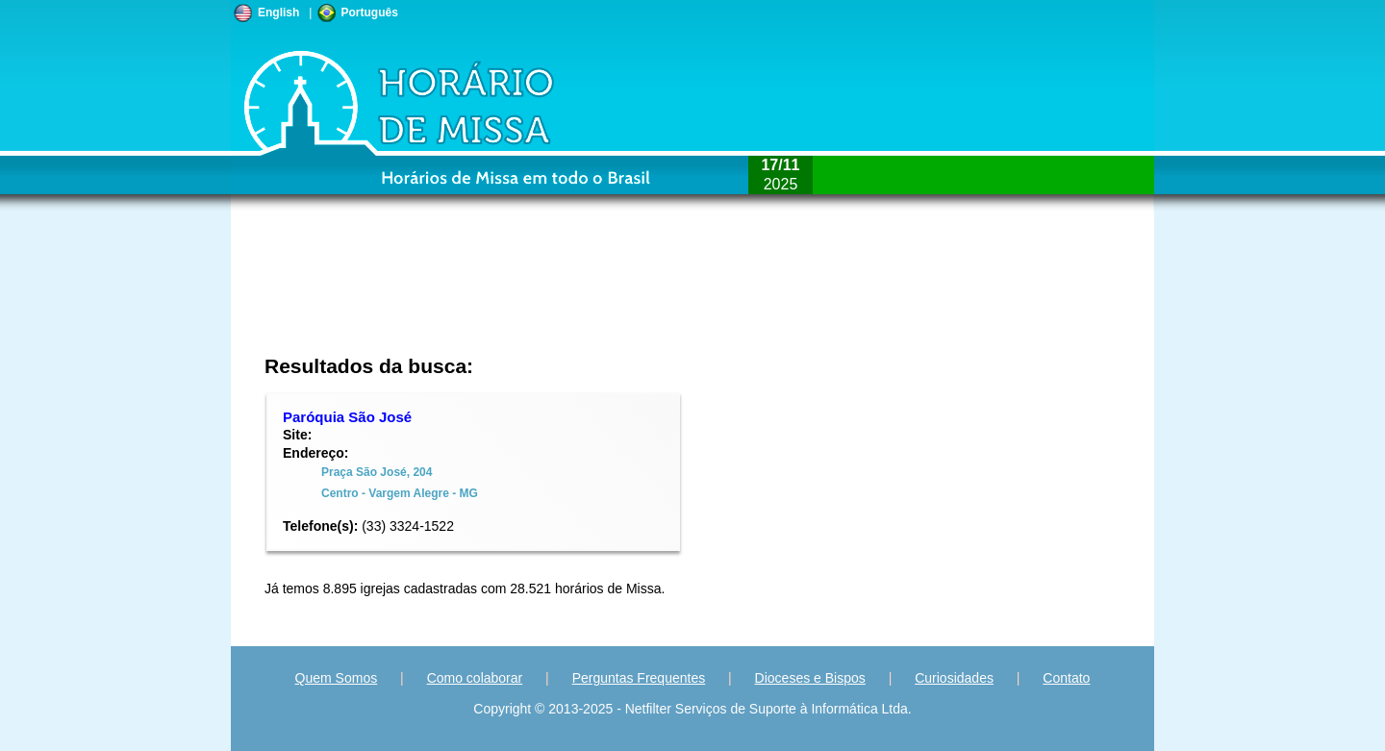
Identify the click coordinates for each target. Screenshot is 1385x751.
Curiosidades (954, 678)
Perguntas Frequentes (639, 678)
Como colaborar (475, 678)
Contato (1066, 678)
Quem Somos (336, 678)
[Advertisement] (564, 293)
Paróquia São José (347, 417)
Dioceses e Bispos (810, 678)
